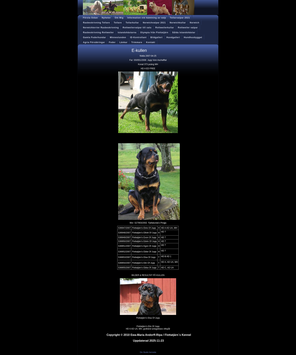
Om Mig (119, 18)
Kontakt (150, 42)
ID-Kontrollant (138, 37)
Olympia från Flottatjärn (154, 32)
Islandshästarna (127, 32)
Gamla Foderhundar (94, 37)
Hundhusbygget (193, 37)
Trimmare (136, 42)
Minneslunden (118, 37)
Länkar (123, 42)
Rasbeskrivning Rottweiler (98, 32)
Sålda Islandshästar (183, 32)
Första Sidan (90, 18)
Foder (112, 42)
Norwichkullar (178, 22)
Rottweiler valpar (188, 27)
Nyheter (106, 18)
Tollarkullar (132, 22)
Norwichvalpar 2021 (154, 22)
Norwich (194, 22)
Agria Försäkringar (94, 42)
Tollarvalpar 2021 (180, 18)
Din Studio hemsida (148, 352)
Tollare (118, 22)
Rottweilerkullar (164, 27)
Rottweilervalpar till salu (137, 27)
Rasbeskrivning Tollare (96, 22)
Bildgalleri (156, 37)
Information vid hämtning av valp (146, 18)
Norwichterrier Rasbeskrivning (101, 27)
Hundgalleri (173, 37)
